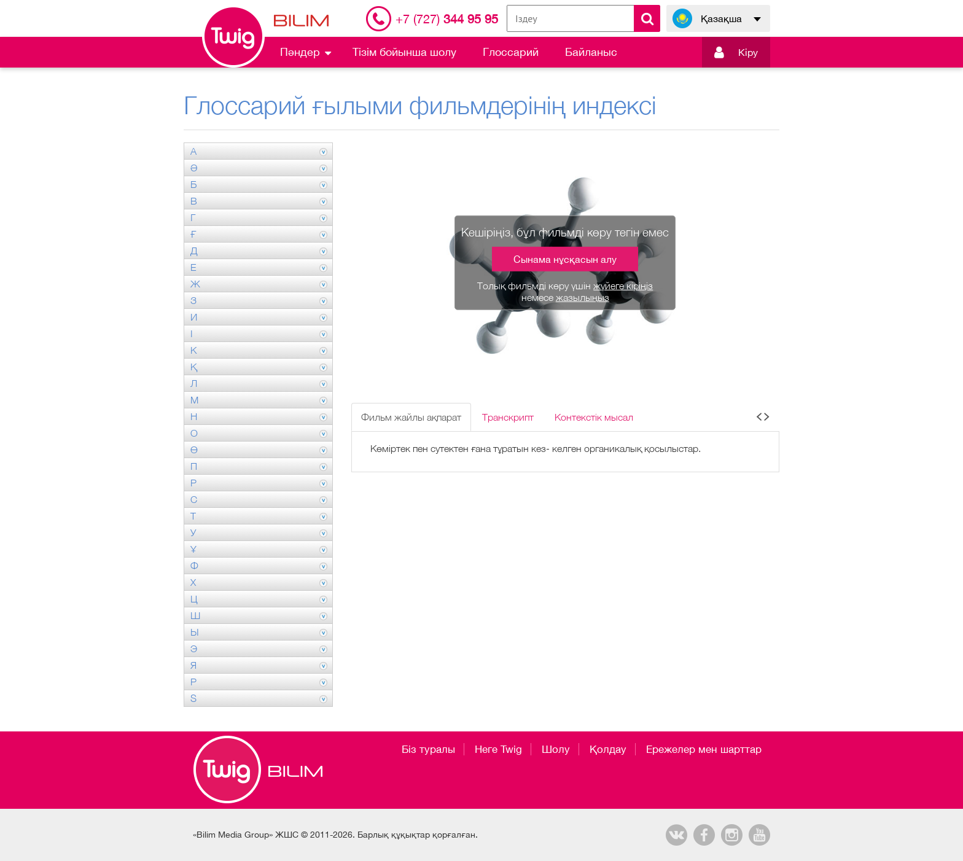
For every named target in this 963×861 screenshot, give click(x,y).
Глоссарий (511, 51)
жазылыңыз (582, 297)
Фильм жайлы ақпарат (411, 417)
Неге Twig (498, 749)
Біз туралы (428, 749)
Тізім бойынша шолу (404, 51)
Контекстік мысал (594, 417)
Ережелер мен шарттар (704, 749)
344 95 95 (447, 19)
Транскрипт (508, 417)
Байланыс (591, 51)
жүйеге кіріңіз (623, 285)
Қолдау (608, 749)
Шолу (556, 749)
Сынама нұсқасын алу (565, 259)
